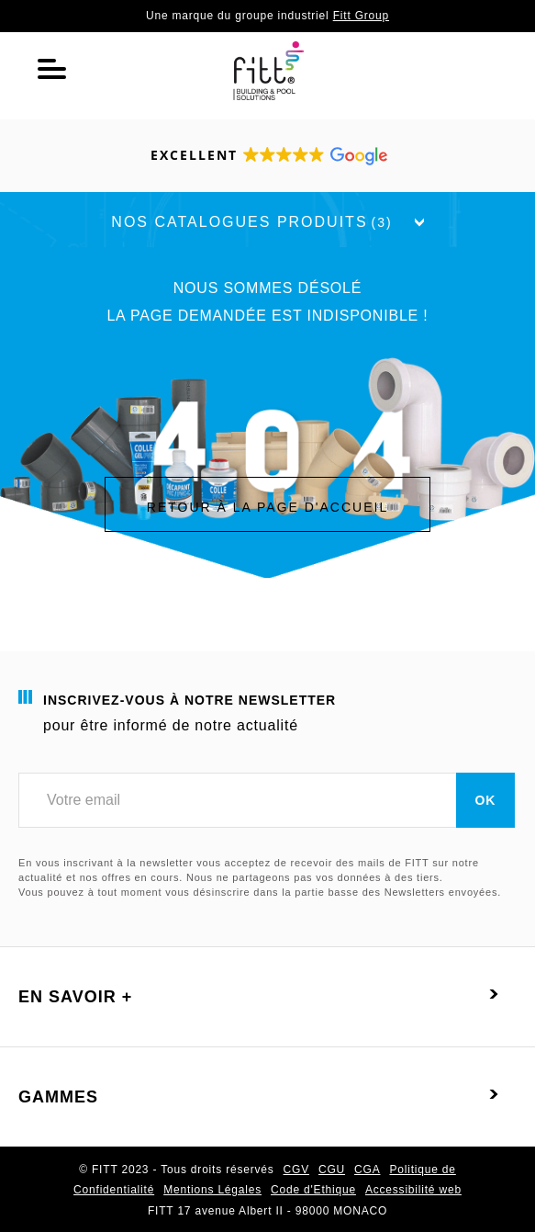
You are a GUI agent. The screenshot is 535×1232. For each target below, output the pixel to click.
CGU (331, 1169)
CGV (296, 1169)
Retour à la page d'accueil (267, 507)
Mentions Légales (212, 1189)
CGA (367, 1169)
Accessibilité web (413, 1189)
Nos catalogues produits (267, 222)
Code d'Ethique (313, 1189)
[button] (268, 156)
